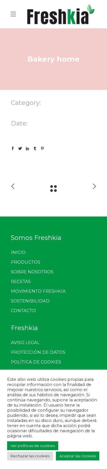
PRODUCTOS (25, 262)
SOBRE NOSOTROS (32, 271)
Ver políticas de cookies (33, 445)
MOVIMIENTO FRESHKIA (38, 291)
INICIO (18, 252)
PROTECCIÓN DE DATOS (38, 352)
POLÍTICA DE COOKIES (36, 362)
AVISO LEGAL (25, 342)
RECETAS (21, 281)
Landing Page (24, 112)
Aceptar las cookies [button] (77, 456)
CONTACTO (23, 310)
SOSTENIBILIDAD (30, 301)
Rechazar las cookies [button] (30, 456)
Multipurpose (53, 112)
